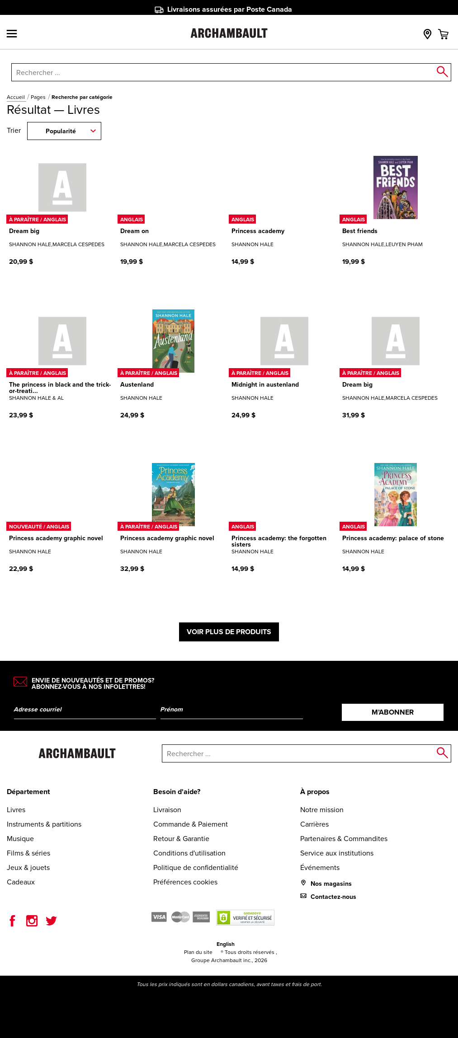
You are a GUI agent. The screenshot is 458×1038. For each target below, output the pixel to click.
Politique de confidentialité (195, 867)
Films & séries (28, 853)
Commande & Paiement (190, 824)
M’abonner (393, 712)
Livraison (167, 809)
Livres (16, 809)
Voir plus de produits (229, 632)
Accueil (16, 97)
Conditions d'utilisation (189, 853)
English (226, 944)
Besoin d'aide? (176, 791)
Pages (39, 97)
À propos (315, 791)
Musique (20, 838)
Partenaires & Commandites (343, 838)
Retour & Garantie (181, 838)
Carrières (314, 824)
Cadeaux (21, 882)
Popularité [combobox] (61, 131)
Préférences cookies (185, 882)
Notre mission (322, 809)
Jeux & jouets (28, 867)
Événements (320, 867)
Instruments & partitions (44, 824)
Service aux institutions (336, 853)
